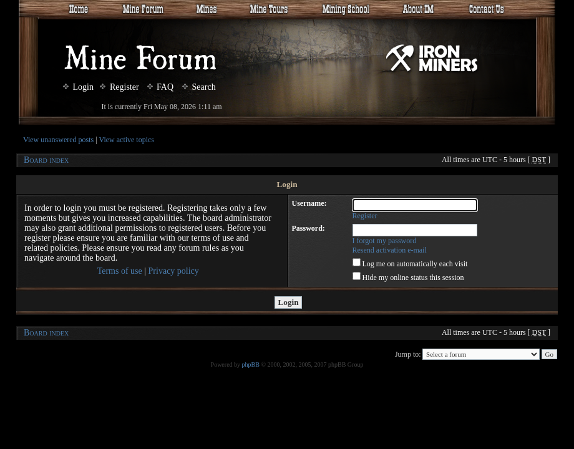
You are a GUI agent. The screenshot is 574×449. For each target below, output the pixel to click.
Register (119, 87)
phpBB (251, 364)
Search (199, 87)
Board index (46, 160)
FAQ (160, 87)
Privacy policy (173, 271)
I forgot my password (385, 240)
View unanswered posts (58, 139)
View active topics (126, 139)
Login (78, 87)
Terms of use (119, 271)
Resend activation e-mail (390, 250)
